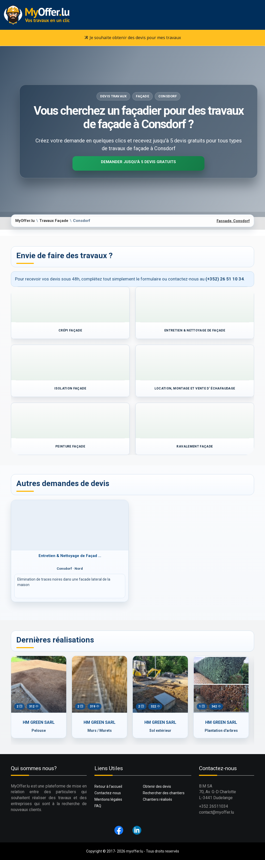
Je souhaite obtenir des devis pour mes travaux (132, 37)
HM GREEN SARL (39, 722)
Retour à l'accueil (108, 786)
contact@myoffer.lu (216, 812)
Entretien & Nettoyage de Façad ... (70, 555)
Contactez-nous (107, 793)
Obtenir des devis (157, 786)
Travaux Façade (53, 220)
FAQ (97, 806)
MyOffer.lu (25, 220)
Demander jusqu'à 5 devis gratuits (138, 162)
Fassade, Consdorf (233, 221)
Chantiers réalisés (157, 799)
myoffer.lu (134, 851)
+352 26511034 (213, 806)
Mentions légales (108, 799)
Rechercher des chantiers (164, 793)
